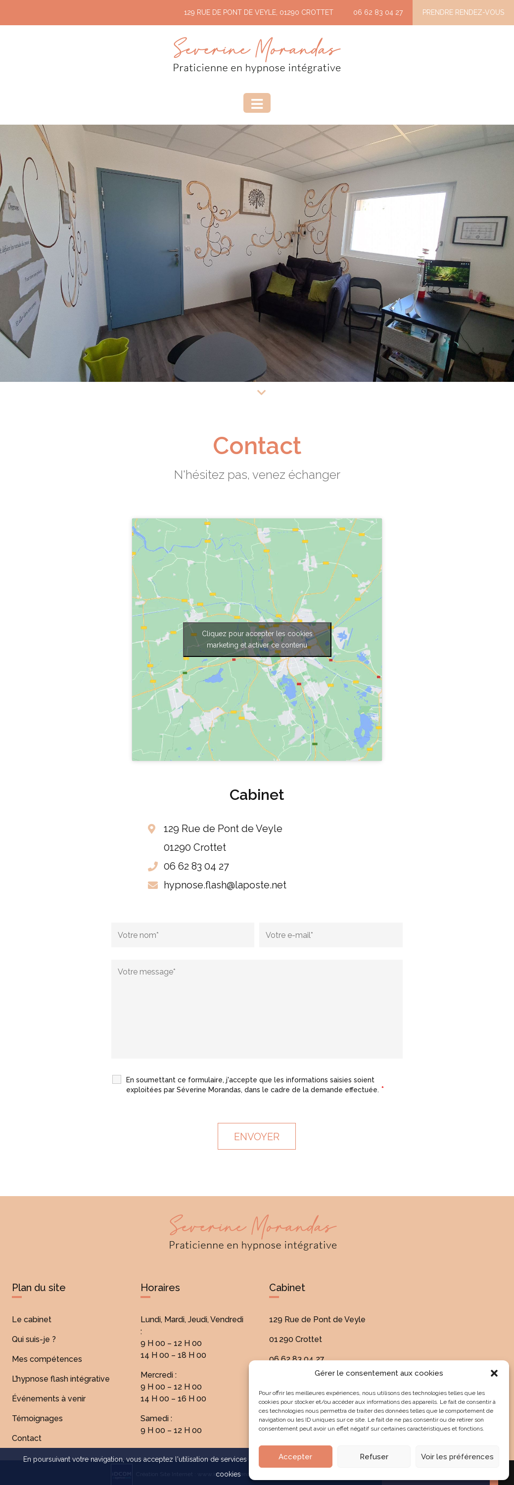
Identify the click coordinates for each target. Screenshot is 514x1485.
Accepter (295, 1456)
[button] (494, 1373)
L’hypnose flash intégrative (61, 1379)
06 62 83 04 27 (378, 12)
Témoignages (37, 1418)
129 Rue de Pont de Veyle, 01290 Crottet (258, 12)
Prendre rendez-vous (463, 12)
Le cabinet (31, 1319)
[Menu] (257, 103)
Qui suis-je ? (34, 1339)
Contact (27, 1438)
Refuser (374, 1456)
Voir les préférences (457, 1456)
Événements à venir (49, 1398)
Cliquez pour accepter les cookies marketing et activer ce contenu (257, 639)
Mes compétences (47, 1359)
